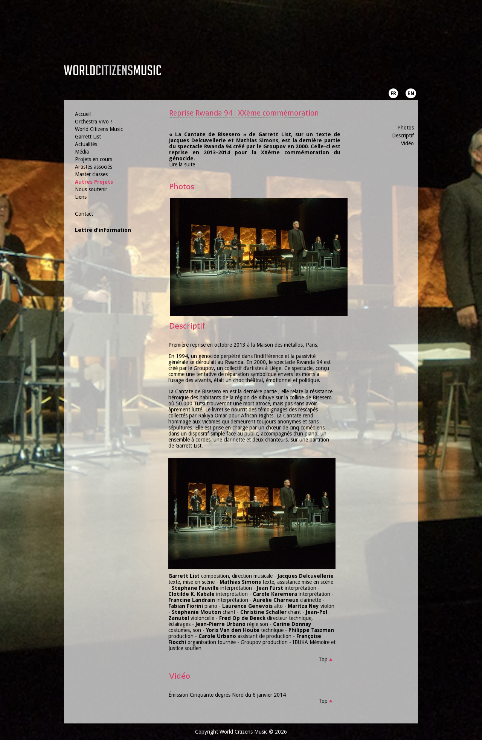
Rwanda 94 (309, 362)
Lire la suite (182, 164)
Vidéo (407, 143)
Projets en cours (93, 159)
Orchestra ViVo (93, 122)
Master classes (91, 174)
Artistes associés (93, 167)
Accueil (83, 114)
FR (393, 93)
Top (323, 659)
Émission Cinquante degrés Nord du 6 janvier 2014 (227, 695)
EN (410, 93)
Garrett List (88, 137)
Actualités (86, 144)
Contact (84, 214)
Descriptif (403, 135)
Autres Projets (94, 182)
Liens (81, 197)
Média (82, 152)
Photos (405, 128)
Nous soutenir (91, 189)
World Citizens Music (99, 129)
